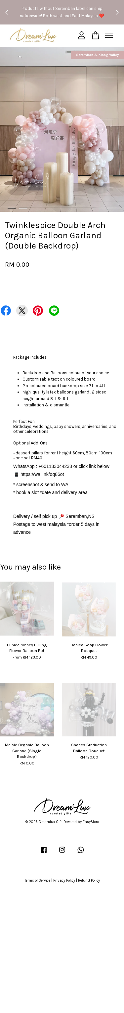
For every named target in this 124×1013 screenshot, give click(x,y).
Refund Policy (89, 880)
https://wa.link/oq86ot (42, 474)
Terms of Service (37, 880)
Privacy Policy (64, 880)
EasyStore (91, 822)
